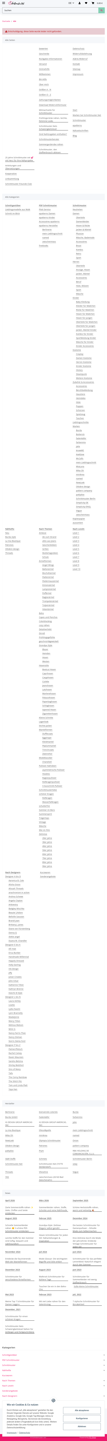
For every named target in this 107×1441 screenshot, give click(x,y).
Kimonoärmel (48, 585)
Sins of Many (15, 1069)
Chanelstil (47, 761)
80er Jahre (47, 862)
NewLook (80, 482)
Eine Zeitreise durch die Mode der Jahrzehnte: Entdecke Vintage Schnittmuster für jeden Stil (87, 1242)
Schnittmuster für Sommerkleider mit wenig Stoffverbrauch (85, 1279)
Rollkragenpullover (51, 782)
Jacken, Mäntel (83, 273)
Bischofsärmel (49, 573)
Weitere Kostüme (84, 378)
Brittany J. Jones (16, 924)
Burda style (10, 537)
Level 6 (76, 553)
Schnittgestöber (9, 1355)
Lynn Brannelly (16, 1013)
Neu (7, 533)
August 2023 (45, 1269)
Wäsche (79, 293)
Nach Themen (8, 1380)
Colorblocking (45, 621)
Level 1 (76, 533)
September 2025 (80, 1200)
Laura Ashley (15, 1001)
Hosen (45, 657)
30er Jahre (47, 842)
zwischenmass (49, 241)
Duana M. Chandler (18, 940)
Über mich (44, 84)
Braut (78, 245)
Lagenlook (43, 721)
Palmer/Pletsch (16, 1049)
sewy (75, 1164)
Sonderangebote (48, 876)
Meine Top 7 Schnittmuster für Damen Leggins (19, 1303)
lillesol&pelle (45, 1130)
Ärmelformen (45, 561)
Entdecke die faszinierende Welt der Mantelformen (18, 1260)
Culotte (45, 681)
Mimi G (12, 1029)
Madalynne (14, 1017)
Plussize (80, 233)
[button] (79, 3)
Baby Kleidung (83, 301)
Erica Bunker (14, 952)
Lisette (12, 1005)
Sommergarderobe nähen (51, 144)
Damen (76, 213)
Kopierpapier (79, 518)
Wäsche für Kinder (84, 342)
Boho (41, 613)
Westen (45, 661)
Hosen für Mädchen (85, 314)
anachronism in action (19, 892)
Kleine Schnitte (46, 717)
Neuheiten (78, 209)
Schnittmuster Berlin (85, 498)
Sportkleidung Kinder (86, 338)
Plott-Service (45, 209)
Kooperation (11, 173)
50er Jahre (47, 850)
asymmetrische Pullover (53, 769)
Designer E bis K (12, 944)
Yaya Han (13, 1089)
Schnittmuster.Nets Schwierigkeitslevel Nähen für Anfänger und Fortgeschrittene (19, 1329)
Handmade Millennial (19, 956)
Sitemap (76, 69)
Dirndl (42, 633)
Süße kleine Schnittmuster (86, 1286)
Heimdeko (80, 398)
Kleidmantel (48, 741)
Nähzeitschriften (80, 130)
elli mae (12, 948)
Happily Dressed (16, 960)
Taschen (80, 418)
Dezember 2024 (80, 1218)
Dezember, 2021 (12, 1309)
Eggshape (46, 737)
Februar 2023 (45, 1294)
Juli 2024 (43, 1251)
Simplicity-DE (82, 502)
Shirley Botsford (16, 1065)
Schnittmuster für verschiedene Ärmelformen (18, 1278)
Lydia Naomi (14, 1009)
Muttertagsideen (50, 553)
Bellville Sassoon (16, 916)
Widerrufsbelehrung (82, 53)
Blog (75, 135)
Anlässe (42, 533)
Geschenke (44, 53)
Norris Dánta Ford (17, 1041)
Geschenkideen (49, 545)
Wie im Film (44, 830)
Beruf (78, 281)
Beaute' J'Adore (16, 912)
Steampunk (81, 374)
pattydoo (80, 494)
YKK (7, 1177)
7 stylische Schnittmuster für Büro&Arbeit (86, 1303)
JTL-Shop (92, 1437)
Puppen (79, 406)
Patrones (9, 545)
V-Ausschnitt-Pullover (52, 786)
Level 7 (76, 557)
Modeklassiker (45, 757)
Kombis (79, 249)
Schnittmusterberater (49, 139)
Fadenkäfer (44, 1117)
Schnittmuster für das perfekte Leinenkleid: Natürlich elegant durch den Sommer (87, 1261)
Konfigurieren (82, 1418)
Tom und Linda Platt (18, 1085)
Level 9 (76, 565)
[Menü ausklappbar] (3, 1)
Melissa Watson (16, 1025)
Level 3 (76, 541)
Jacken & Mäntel (83, 229)
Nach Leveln (8, 1385)
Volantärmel (48, 609)
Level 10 (76, 569)
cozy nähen (44, 625)
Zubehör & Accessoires (83, 382)
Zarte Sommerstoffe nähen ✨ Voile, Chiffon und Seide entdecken (19, 1210)
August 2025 (11, 1218)
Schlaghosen (48, 705)
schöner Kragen (46, 794)
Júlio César (14, 980)
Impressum (12, 1433)
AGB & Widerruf (80, 58)
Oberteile (80, 217)
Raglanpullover (49, 778)
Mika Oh (80, 470)
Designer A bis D (13, 876)
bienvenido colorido (48, 1112)
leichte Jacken (45, 725)
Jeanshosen (47, 685)
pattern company (84, 490)
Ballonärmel (48, 569)
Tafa (11, 1073)
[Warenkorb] (97, 3)
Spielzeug (80, 414)
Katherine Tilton (16, 985)
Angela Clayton (16, 900)
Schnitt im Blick (12, 213)
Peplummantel (49, 745)
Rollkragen (47, 798)
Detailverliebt (45, 629)
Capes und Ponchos (48, 617)
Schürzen (80, 410)
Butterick (80, 434)
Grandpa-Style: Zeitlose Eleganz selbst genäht (50, 1226)
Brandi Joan (14, 920)
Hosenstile (44, 665)
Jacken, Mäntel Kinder (86, 330)
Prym (41, 1150)
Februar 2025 (45, 1218)
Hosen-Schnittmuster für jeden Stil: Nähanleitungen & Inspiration (53, 1238)
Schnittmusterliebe (48, 790)
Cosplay (79, 354)
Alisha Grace (14, 884)
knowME (80, 450)
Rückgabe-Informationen (50, 58)
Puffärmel (46, 593)
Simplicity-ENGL (83, 506)
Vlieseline (43, 1172)
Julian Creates (15, 976)
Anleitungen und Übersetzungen (13, 167)
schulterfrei (44, 806)
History (79, 370)
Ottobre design (83, 486)
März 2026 (44, 1200)
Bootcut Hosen (49, 669)
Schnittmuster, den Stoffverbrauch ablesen (50, 151)
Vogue (79, 510)
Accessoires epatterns (49, 221)
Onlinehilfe (44, 69)
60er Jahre (47, 854)
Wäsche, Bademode (85, 237)
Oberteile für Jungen (85, 326)
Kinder (76, 297)
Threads (9, 553)
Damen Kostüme (84, 358)
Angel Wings (48, 565)
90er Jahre (47, 866)
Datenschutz (24, 1433)
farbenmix (81, 442)
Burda (79, 430)
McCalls (79, 458)
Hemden (46, 653)
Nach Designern (9, 1396)
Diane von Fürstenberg (19, 928)
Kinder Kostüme (83, 366)
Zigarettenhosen (50, 713)
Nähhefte (6, 1370)
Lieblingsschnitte (81, 422)
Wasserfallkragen (50, 802)
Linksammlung (12, 178)
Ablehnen (82, 1426)
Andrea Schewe (16, 896)
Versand (43, 64)
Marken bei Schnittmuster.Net (87, 115)
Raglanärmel (48, 597)
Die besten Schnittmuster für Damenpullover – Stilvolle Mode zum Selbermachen (86, 1228)
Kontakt (76, 64)
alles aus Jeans (49, 541)
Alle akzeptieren (82, 1410)
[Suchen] (50, 10)
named (45, 237)
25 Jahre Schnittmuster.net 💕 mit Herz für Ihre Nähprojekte (19, 159)
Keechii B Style (15, 993)
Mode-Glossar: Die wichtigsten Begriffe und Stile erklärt (53, 1260)
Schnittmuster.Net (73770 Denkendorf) (51, 1165)
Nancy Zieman (15, 1037)
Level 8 (76, 561)
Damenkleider (82, 221)
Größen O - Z (45, 94)
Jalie (78, 446)
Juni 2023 (77, 1269)
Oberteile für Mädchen (87, 322)
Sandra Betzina (16, 1061)
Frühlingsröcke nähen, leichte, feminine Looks (53, 119)
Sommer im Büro (47, 810)
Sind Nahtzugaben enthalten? (53, 134)
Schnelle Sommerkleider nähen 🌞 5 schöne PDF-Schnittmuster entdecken (17, 1228)
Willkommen (45, 74)
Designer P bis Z (12, 1045)
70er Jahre (47, 858)
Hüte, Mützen (82, 285)
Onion (75, 1140)
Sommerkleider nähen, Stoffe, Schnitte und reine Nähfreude (53, 1209)
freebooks (43, 245)
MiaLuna (80, 466)
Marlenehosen (49, 693)
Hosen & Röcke (83, 225)
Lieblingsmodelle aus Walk (17, 209)
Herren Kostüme (83, 362)
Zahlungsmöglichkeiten (50, 99)
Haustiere (80, 394)
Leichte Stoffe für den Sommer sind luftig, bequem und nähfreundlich (19, 1241)
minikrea (80, 474)
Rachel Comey (15, 1053)
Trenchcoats (48, 749)
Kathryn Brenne (16, 989)
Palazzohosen (48, 697)
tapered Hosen (49, 709)
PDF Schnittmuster (11, 1360)
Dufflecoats (47, 733)
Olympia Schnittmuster (50, 1140)
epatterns (77, 125)
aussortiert (78, 522)
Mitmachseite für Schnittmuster (47, 111)
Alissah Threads (16, 888)
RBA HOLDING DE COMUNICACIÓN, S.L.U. (83, 1152)
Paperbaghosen (49, 701)
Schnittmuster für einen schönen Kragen (16, 1318)
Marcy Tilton (14, 1021)
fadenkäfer (81, 438)
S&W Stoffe (10, 1158)
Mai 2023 (9, 1294)
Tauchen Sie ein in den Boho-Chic (52, 1288)
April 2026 (10, 1200)
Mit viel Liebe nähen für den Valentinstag (52, 1303)
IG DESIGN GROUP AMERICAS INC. (18, 1123)
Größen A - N (45, 89)
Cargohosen (48, 677)
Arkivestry (13, 904)
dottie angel (14, 936)
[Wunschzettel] (86, 3)
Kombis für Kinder (84, 334)
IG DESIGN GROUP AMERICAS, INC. (53, 1123)
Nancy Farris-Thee (17, 1033)
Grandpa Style (45, 645)
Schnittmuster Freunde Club (18, 183)
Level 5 (76, 549)
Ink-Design (14, 968)
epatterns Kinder (47, 217)
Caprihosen (47, 673)
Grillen (45, 549)
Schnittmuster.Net (13, 1164)
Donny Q (13, 932)
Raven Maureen (16, 1057)
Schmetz (43, 1158)
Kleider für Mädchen (85, 305)
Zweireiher (47, 753)
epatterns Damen (47, 213)
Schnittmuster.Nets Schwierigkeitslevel (48, 127)
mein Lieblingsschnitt (52, 233)
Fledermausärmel (50, 581)
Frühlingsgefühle (47, 637)
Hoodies (46, 773)
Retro (78, 253)
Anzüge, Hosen (83, 269)
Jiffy (10, 972)
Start (75, 110)
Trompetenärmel (50, 601)
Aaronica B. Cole (16, 880)
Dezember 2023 (12, 1269)
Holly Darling (15, 964)
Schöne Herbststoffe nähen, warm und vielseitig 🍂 (86, 1209)
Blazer (45, 649)
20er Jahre (47, 838)
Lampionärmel (49, 589)
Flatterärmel (48, 577)
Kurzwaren (45, 872)
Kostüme (77, 350)
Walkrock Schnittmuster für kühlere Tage (52, 1278)
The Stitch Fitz (15, 1081)
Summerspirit (45, 814)
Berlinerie (47, 229)
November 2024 (12, 1251)
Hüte (78, 402)
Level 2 (76, 537)
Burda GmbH (11, 1117)
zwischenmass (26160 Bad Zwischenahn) (51, 1178)
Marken (76, 426)
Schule (45, 557)
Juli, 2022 (77, 1294)
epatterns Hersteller (48, 225)
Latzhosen (47, 689)
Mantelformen (45, 729)
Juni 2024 (77, 1251)
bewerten (43, 48)
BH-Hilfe (43, 79)
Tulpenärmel (48, 605)
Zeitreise (43, 834)
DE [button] (70, 3)
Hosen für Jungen (84, 318)
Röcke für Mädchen (85, 309)
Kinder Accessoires (85, 346)
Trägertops (44, 818)
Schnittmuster (79, 120)
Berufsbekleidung (84, 390)
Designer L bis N (13, 997)
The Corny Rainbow (18, 1077)
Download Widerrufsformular (52, 105)
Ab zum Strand (49, 537)
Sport (78, 257)
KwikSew (80, 454)
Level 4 (76, 545)
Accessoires (81, 241)
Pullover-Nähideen (47, 765)
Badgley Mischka (16, 908)
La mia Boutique (12, 541)
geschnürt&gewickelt (49, 641)
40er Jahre (47, 846)
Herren (76, 261)
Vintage (42, 822)
